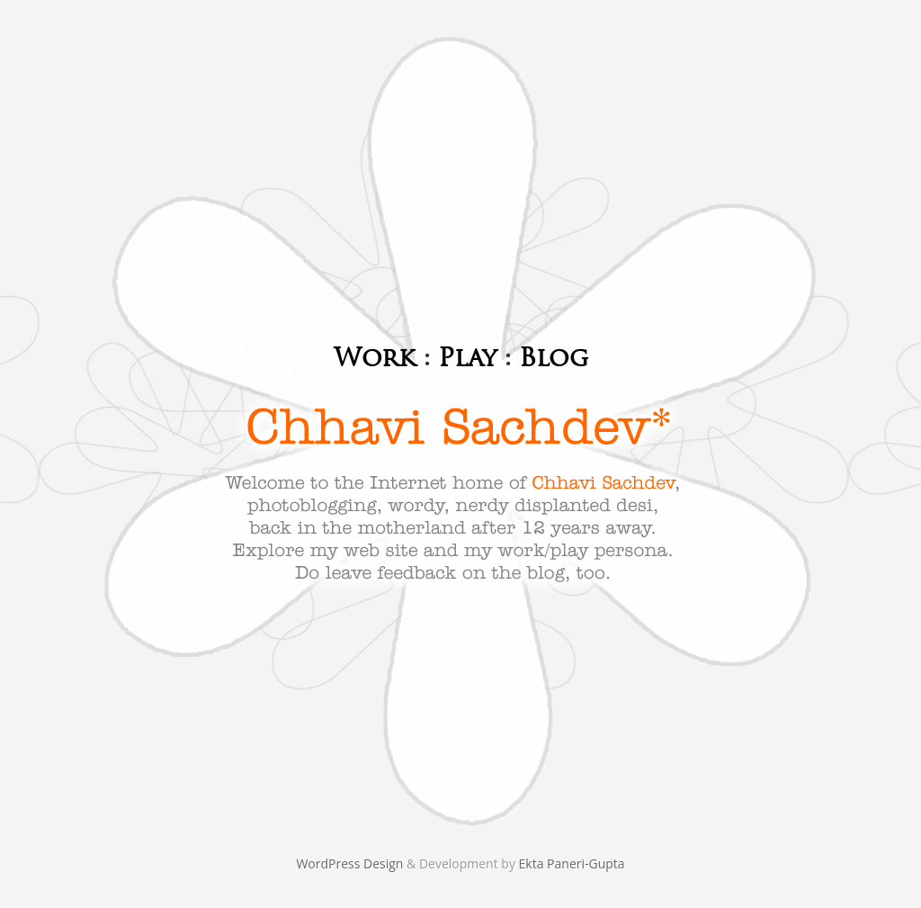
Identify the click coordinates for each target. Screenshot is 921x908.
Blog (553, 357)
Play (467, 357)
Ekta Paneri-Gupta (572, 863)
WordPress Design (351, 863)
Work (375, 357)
